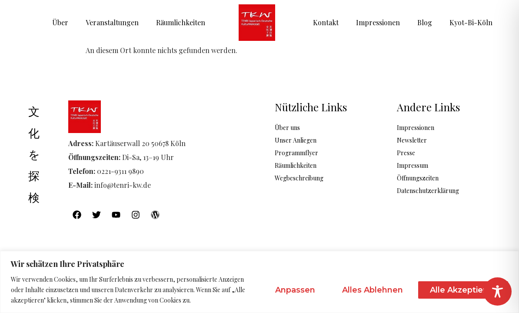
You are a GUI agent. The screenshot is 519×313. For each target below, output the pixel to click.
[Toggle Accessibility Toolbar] (497, 291)
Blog (424, 22)
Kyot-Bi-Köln (470, 22)
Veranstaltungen (112, 22)
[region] (259, 282)
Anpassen (295, 290)
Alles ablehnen (372, 290)
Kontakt (326, 22)
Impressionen (378, 22)
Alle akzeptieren (463, 290)
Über (60, 22)
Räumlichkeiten (180, 22)
